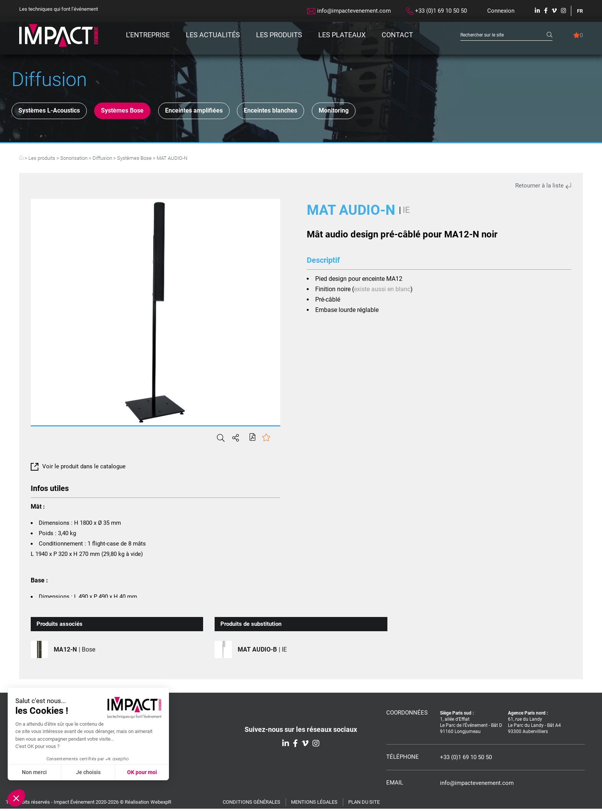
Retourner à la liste (543, 187)
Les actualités (213, 35)
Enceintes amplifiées (223, 112)
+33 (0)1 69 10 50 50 (436, 11)
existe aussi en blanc (382, 291)
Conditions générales (251, 804)
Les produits (279, 35)
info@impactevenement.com (349, 10)
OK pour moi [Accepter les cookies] (142, 772)
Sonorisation (74, 160)
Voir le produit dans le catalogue (78, 468)
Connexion (500, 10)
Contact (397, 35)
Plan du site (364, 804)
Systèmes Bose (140, 112)
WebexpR (160, 804)
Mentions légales (314, 804)
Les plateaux (342, 35)
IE (406, 212)
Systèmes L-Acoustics (55, 112)
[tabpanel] (155, 314)
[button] (16, 798)
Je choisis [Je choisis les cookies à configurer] (88, 772)
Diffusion (102, 160)
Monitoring (388, 112)
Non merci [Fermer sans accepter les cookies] (34, 772)
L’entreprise (148, 35)
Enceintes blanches (313, 112)
